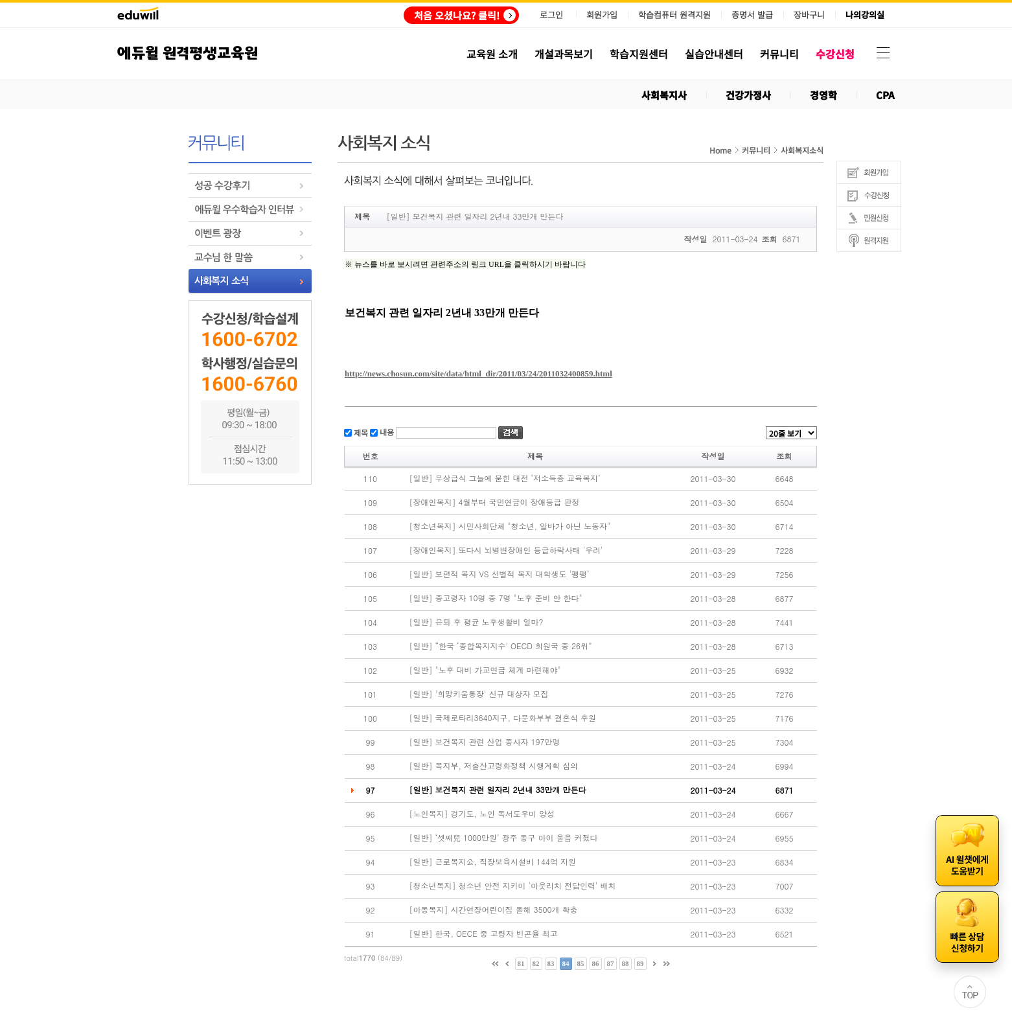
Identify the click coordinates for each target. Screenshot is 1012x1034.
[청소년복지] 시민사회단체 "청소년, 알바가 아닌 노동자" (510, 526)
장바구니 (809, 15)
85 (580, 963)
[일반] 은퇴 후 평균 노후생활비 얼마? (476, 621)
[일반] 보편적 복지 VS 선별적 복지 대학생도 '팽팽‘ (499, 574)
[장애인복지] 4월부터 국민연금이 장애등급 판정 (494, 502)
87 (610, 963)
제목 (360, 431)
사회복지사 (664, 95)
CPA (885, 95)
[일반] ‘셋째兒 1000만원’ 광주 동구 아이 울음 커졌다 (503, 837)
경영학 (823, 95)
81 (521, 963)
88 (625, 963)
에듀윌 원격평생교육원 (187, 53)
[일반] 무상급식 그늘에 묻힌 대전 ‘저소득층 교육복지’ (505, 478)
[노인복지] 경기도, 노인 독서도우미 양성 (482, 813)
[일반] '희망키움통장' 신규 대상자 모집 (479, 693)
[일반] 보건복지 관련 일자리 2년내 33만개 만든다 (497, 789)
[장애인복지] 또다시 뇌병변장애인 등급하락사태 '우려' (506, 550)
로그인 (551, 14)
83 (551, 963)
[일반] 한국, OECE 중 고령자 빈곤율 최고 (483, 933)
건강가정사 (748, 95)
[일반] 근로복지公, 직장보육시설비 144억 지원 (493, 861)
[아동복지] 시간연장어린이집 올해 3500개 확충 (493, 909)
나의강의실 (864, 15)
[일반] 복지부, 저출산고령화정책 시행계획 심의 (494, 765)
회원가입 (601, 14)
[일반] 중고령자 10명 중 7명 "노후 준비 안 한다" (495, 598)
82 (536, 963)
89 (640, 963)
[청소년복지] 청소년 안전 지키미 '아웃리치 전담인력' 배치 (512, 885)
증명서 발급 (752, 15)
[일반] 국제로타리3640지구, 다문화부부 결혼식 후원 (503, 717)
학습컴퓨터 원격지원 (674, 15)
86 (595, 963)
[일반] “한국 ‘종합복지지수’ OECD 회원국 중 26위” (500, 645)
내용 (386, 431)
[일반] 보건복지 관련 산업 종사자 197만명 (484, 741)
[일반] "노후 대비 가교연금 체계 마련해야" (485, 669)
